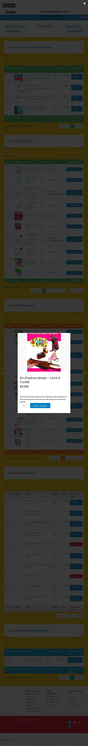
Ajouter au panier (40, 405)
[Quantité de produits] (25, 405)
